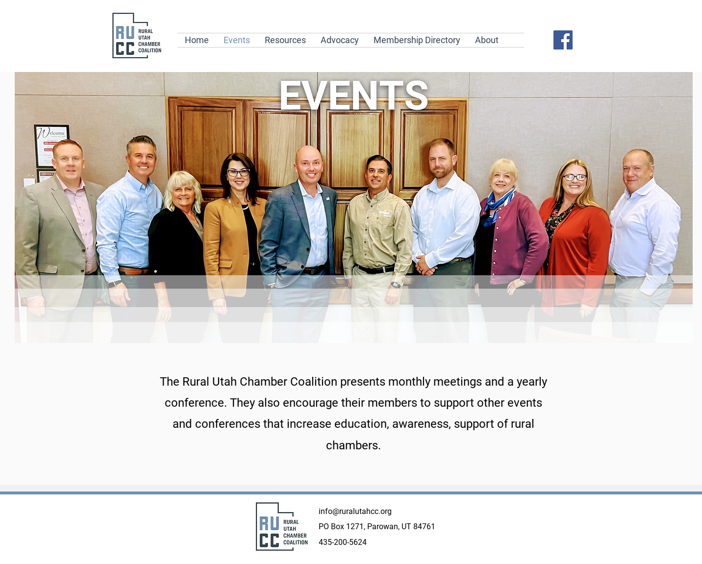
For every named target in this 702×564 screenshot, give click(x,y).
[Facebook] (563, 39)
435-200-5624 (343, 542)
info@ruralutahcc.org (355, 511)
